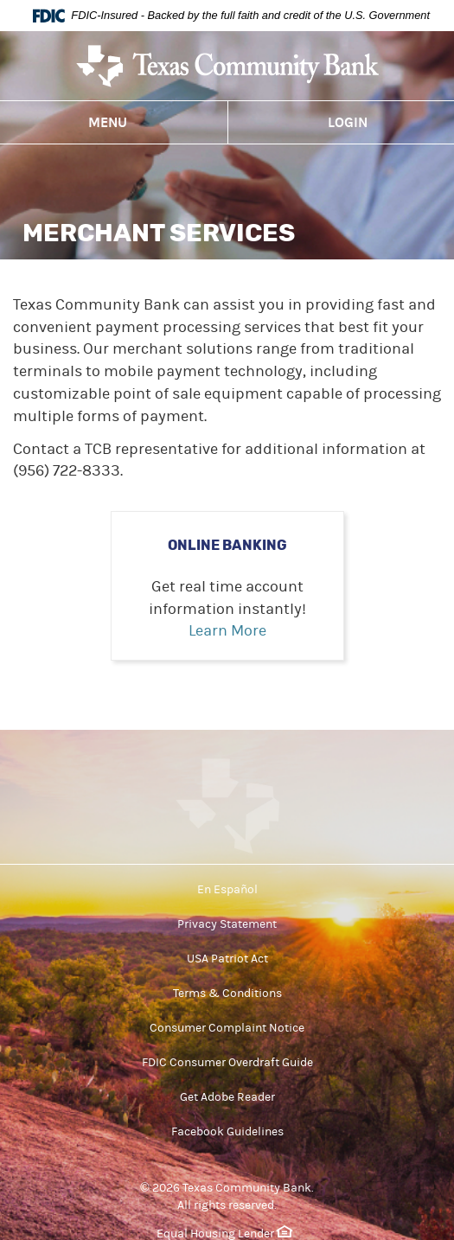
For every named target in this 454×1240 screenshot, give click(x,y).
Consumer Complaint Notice (227, 1028)
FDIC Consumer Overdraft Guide (227, 1063)
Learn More (227, 631)
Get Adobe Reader (227, 1097)
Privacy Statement (227, 924)
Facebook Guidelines (227, 1132)
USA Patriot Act (227, 959)
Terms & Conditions (227, 993)
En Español (227, 890)
